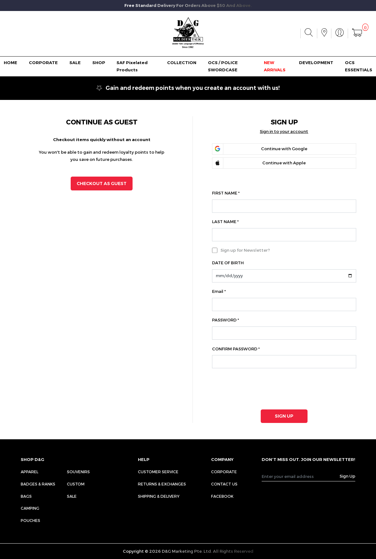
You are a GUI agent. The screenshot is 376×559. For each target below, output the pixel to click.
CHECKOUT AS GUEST (102, 183)
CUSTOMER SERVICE (158, 471)
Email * (219, 291)
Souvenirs (78, 471)
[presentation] (254, 387)
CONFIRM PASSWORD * (236, 348)
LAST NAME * (225, 221)
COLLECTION (181, 62)
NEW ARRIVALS (275, 66)
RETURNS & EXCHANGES (162, 484)
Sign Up (347, 476)
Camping (30, 508)
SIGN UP (284, 416)
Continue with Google (284, 148)
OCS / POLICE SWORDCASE (223, 66)
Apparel (29, 471)
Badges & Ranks (38, 484)
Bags (26, 496)
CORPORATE (43, 62)
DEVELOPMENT (316, 62)
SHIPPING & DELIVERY (158, 496)
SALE (75, 62)
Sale (72, 496)
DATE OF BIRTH (228, 262)
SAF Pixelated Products (132, 66)
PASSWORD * (225, 319)
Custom (75, 484)
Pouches (30, 520)
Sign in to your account (284, 131)
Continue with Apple (284, 162)
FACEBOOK (222, 496)
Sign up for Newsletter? (245, 250)
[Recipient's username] (301, 476)
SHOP (98, 62)
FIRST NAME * (226, 192)
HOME (10, 62)
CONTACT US (224, 484)
